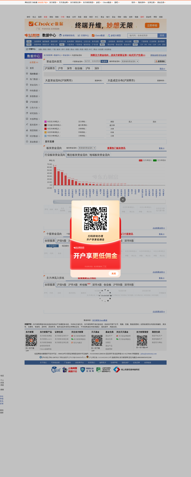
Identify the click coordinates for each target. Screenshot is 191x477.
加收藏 (34, 2)
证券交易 (151, 2)
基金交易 (160, 2)
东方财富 (52, 2)
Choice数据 (107, 2)
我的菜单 (141, 2)
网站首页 (28, 2)
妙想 (98, 2)
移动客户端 (42, 2)
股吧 (116, 2)
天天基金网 (63, 2)
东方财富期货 (88, 2)
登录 (133, 2)
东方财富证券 (75, 2)
